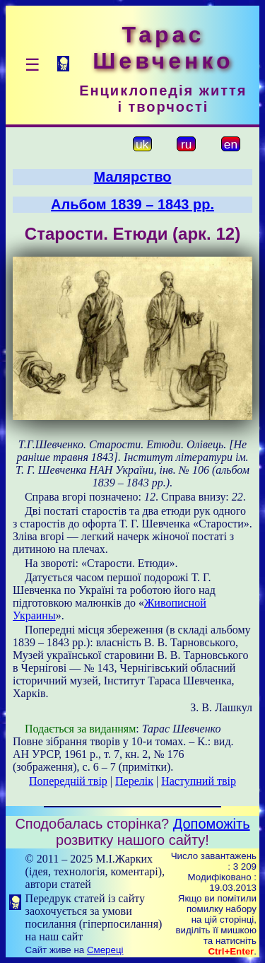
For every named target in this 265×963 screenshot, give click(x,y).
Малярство (133, 177)
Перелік (134, 781)
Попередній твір (68, 781)
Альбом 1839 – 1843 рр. (132, 204)
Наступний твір (198, 781)
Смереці (105, 950)
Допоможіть (211, 823)
